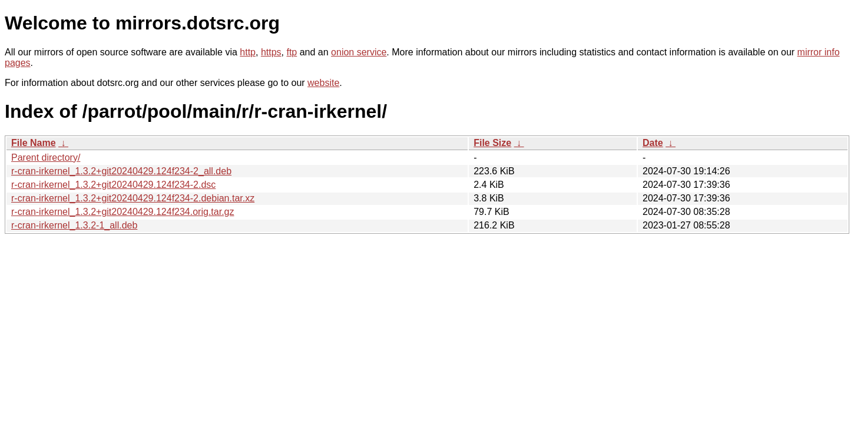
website (323, 83)
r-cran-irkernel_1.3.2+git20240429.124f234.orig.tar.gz (122, 212)
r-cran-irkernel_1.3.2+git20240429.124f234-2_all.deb (121, 171)
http (248, 52)
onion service (358, 52)
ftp (291, 52)
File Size (492, 143)
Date (653, 143)
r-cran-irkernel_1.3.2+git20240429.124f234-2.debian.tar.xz (132, 198)
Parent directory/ (45, 158)
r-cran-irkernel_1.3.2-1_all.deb (74, 225)
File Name (33, 143)
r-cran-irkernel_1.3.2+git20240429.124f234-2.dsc (113, 185)
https (271, 52)
